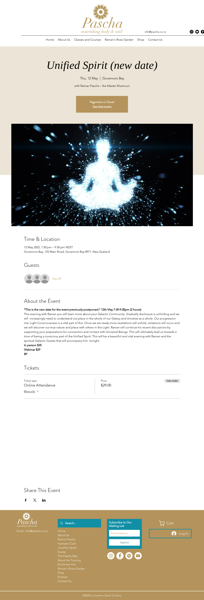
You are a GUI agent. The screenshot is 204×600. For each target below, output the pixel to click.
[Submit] (124, 542)
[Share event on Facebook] (25, 500)
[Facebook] (120, 555)
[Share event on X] (35, 500)
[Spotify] (129, 555)
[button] (87, 39)
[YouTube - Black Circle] (197, 32)
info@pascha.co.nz (155, 31)
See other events (102, 106)
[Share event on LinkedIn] (44, 500)
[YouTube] (138, 555)
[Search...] (79, 523)
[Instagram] (191, 32)
